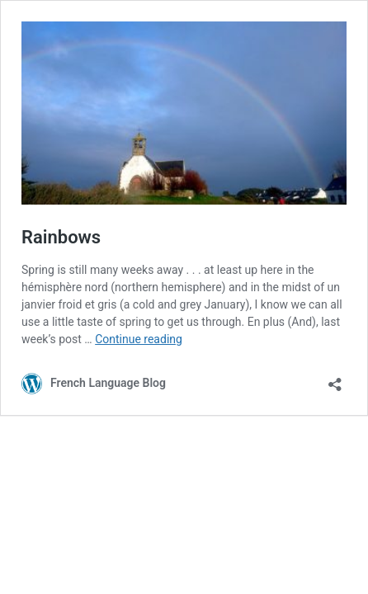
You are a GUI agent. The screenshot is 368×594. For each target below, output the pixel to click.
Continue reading (138, 339)
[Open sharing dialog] (335, 379)
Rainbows (61, 237)
